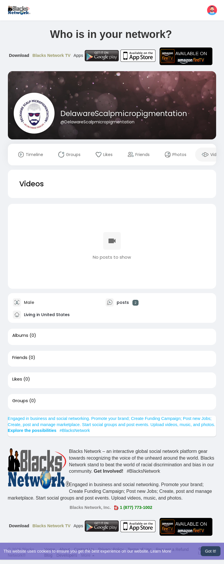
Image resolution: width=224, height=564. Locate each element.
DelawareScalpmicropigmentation (123, 113)
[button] (212, 10)
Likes (17, 379)
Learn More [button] (161, 551)
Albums (20, 335)
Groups (20, 400)
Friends (19, 357)
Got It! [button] (210, 551)
